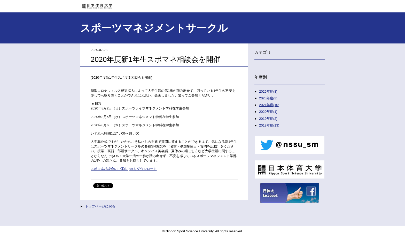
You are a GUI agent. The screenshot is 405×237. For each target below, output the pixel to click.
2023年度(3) (268, 98)
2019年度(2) (268, 119)
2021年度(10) (269, 105)
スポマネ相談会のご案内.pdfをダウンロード (124, 169)
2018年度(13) (269, 125)
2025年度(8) (268, 91)
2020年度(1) (268, 112)
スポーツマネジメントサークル (154, 28)
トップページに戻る (100, 206)
